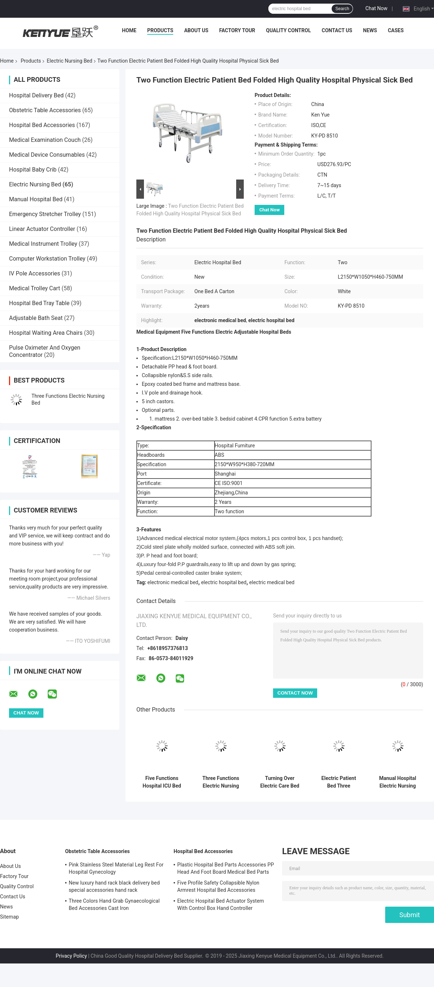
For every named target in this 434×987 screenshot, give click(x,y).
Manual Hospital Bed (36, 199)
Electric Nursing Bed (69, 61)
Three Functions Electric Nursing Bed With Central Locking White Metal (221, 782)
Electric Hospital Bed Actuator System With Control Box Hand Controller (220, 904)
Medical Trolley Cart (34, 288)
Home (129, 30)
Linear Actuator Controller (42, 228)
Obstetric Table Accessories (45, 110)
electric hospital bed (224, 582)
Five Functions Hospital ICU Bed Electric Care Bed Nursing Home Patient (162, 782)
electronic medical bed (173, 582)
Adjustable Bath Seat (36, 318)
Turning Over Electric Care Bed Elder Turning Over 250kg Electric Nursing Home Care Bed (280, 782)
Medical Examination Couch (45, 139)
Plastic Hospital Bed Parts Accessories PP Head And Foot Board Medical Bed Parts (225, 868)
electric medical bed (271, 582)
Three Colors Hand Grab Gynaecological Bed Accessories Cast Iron (114, 904)
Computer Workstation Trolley (47, 258)
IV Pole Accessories (34, 273)
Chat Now (376, 8)
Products (160, 30)
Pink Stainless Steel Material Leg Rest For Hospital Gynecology (116, 868)
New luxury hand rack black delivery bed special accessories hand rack (114, 886)
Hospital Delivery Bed (36, 95)
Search (342, 8)
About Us (196, 30)
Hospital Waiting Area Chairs (45, 332)
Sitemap (9, 917)
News (370, 30)
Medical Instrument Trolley (43, 243)
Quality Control (288, 30)
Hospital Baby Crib (32, 169)
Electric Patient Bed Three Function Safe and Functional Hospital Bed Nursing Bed (338, 782)
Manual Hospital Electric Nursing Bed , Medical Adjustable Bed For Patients (397, 782)
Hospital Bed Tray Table (39, 303)
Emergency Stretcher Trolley (45, 214)
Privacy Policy (71, 956)
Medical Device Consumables (47, 154)
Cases (396, 30)
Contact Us (337, 30)
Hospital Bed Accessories (42, 125)
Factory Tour (237, 30)
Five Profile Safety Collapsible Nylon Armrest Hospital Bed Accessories (218, 886)
